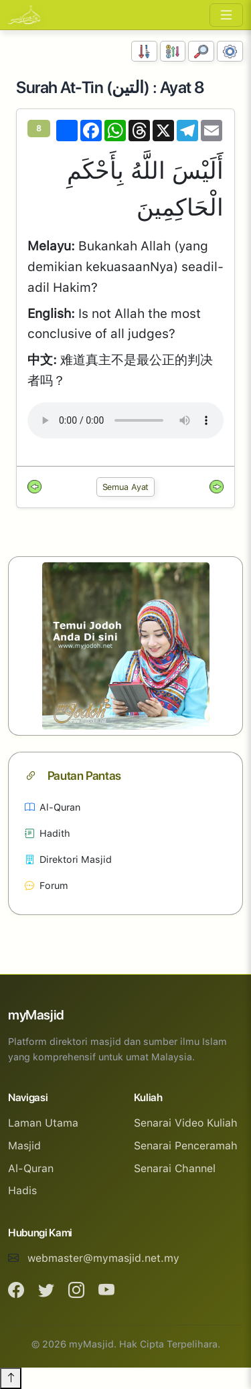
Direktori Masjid (68, 859)
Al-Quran (52, 807)
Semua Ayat (125, 487)
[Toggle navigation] (226, 15)
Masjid (24, 1145)
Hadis (22, 1190)
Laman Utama (43, 1123)
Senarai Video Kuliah (186, 1123)
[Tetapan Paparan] (230, 51)
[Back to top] (10, 1378)
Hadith (47, 833)
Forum (46, 885)
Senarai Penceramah (186, 1145)
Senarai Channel (175, 1168)
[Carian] (201, 51)
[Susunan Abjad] (173, 51)
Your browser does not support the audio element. (125, 420)
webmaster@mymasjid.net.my (103, 1258)
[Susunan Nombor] (144, 51)
